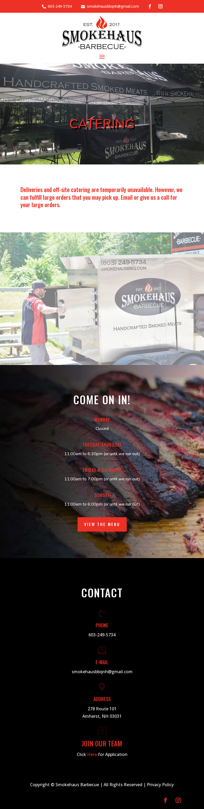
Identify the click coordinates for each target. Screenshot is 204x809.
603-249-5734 (60, 6)
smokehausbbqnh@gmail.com (113, 6)
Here (92, 754)
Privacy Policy (160, 785)
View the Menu (102, 524)
